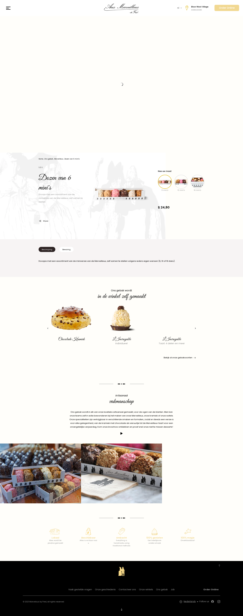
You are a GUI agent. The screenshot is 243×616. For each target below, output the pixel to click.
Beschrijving (47, 249)
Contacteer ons (127, 589)
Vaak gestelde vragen (80, 589)
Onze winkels (146, 589)
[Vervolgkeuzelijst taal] (191, 602)
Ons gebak (162, 589)
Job (173, 589)
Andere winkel (196, 10)
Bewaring (66, 249)
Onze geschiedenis (105, 589)
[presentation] (46, 328)
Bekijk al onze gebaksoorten (179, 357)
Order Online (227, 8)
